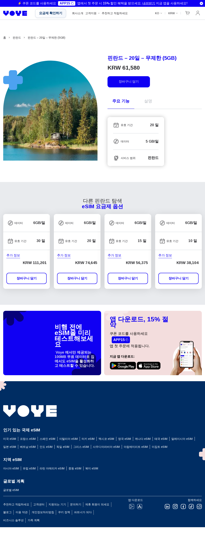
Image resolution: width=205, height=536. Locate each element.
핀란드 (17, 37)
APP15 (67, 3)
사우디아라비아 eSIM (106, 446)
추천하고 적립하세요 (115, 13)
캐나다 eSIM (143, 438)
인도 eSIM (46, 446)
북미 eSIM (91, 468)
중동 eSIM (74, 468)
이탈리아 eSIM (68, 438)
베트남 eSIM (28, 446)
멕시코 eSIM (106, 438)
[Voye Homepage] (16, 13)
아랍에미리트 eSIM (136, 446)
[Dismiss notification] (201, 3)
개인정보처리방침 (43, 512)
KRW (171, 13)
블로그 (7, 512)
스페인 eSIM (47, 438)
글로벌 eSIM (11, 490)
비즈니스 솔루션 (13, 520)
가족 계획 (34, 520)
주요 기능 (121, 101)
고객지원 (90, 13)
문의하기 (75, 504)
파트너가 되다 (83, 512)
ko (157, 13)
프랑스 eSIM (28, 438)
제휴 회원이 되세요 (97, 504)
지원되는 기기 (57, 504)
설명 (148, 101)
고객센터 (38, 504)
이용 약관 (22, 512)
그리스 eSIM (81, 446)
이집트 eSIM (159, 446)
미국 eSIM (9, 438)
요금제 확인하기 (50, 13)
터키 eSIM (88, 438)
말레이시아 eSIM (182, 438)
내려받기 (148, 3)
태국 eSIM (161, 438)
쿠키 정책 (64, 512)
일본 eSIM (9, 446)
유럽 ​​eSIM (29, 468)
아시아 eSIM (11, 468)
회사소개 (77, 13)
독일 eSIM (62, 446)
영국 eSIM (124, 438)
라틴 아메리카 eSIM (52, 468)
